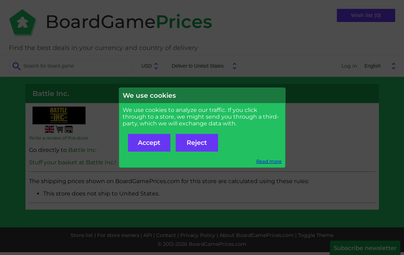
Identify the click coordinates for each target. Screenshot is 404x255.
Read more (269, 161)
